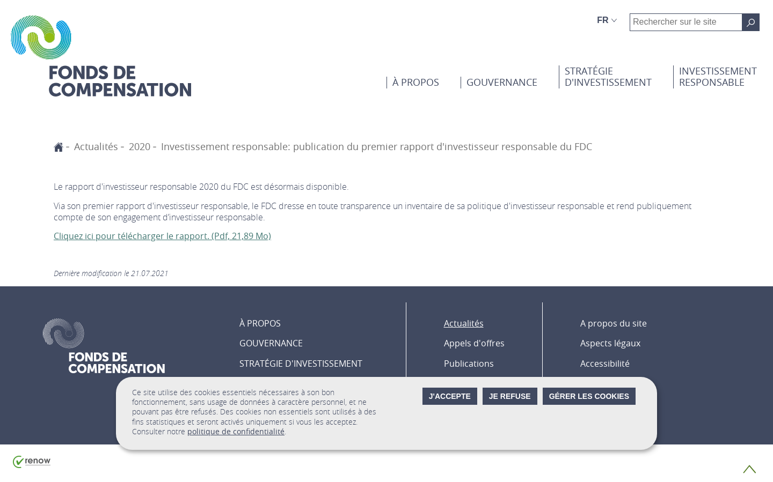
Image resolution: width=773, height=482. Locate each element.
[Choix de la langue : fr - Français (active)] (607, 20)
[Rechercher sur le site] (751, 22)
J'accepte (450, 396)
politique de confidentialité (236, 431)
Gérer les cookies (589, 396)
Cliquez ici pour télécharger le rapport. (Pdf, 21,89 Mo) (162, 236)
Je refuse (510, 396)
